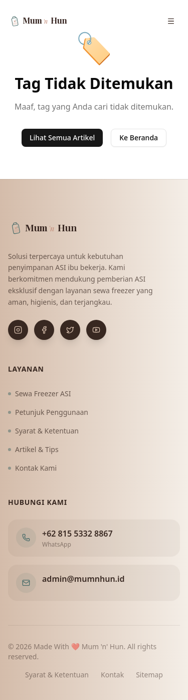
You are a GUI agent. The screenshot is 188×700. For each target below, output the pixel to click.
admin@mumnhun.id (83, 578)
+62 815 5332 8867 (77, 533)
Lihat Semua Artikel (62, 137)
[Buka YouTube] (96, 330)
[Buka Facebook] (44, 330)
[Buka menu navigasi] (171, 21)
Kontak (112, 674)
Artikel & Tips (33, 449)
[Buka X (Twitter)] (70, 330)
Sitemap (149, 674)
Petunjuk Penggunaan (48, 412)
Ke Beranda (138, 137)
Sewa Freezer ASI (39, 393)
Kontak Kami (32, 468)
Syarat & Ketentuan (43, 430)
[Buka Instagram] (18, 330)
